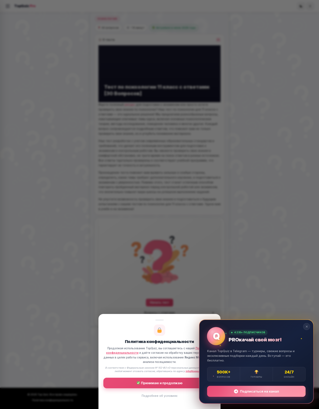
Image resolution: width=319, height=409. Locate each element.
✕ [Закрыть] (306, 327)
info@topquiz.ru (195, 371)
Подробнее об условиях (159, 395)
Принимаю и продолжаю (159, 383)
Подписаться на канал (256, 391)
